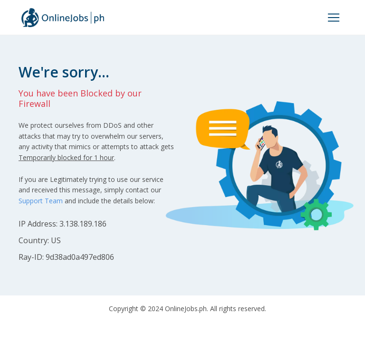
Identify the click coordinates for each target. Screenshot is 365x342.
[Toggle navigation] (333, 18)
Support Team (41, 200)
